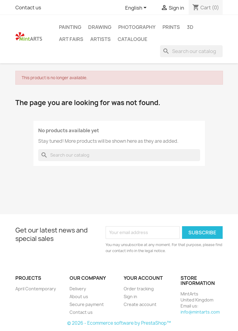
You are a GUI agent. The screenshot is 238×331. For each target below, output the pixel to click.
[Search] (191, 51)
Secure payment (87, 304)
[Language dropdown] (137, 8)
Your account (143, 278)
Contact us (28, 7)
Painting (70, 27)
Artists (100, 39)
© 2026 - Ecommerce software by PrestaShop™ (119, 323)
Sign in (130, 296)
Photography (137, 27)
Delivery (78, 289)
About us (79, 296)
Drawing (99, 27)
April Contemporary (35, 289)
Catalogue (132, 39)
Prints (171, 27)
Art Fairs (71, 39)
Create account (140, 304)
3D (190, 27)
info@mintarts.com (200, 312)
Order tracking (139, 289)
